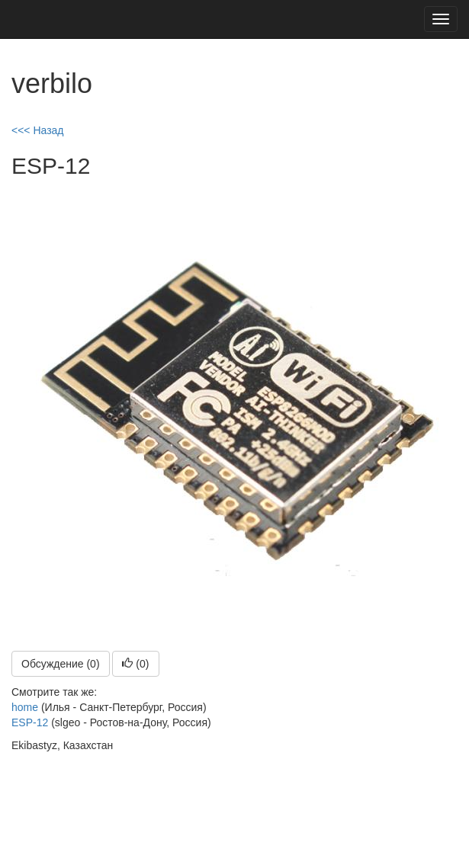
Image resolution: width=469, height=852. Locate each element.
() (135, 664)
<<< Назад (37, 130)
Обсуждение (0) (60, 664)
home (24, 707)
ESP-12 (29, 722)
